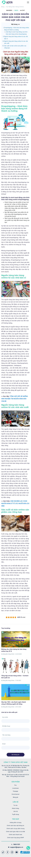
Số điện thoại (6, 726)
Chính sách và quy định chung (15, 828)
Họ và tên (5, 717)
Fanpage (15, 791)
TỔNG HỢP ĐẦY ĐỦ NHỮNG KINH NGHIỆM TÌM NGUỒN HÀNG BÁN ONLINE (14, 399)
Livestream (15, 788)
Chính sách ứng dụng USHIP (15, 837)
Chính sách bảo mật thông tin (15, 825)
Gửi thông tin (15, 754)
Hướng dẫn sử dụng (15, 822)
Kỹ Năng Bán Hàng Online (15, 7)
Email (3, 744)
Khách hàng (15, 808)
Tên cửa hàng (6, 735)
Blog (2, 7)
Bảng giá (15, 797)
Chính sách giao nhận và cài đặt (15, 831)
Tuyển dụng (15, 814)
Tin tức (15, 805)
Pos (15, 785)
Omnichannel (15, 794)
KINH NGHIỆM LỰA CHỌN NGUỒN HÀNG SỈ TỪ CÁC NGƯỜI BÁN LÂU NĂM (15, 503)
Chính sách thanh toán (15, 834)
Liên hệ (15, 811)
